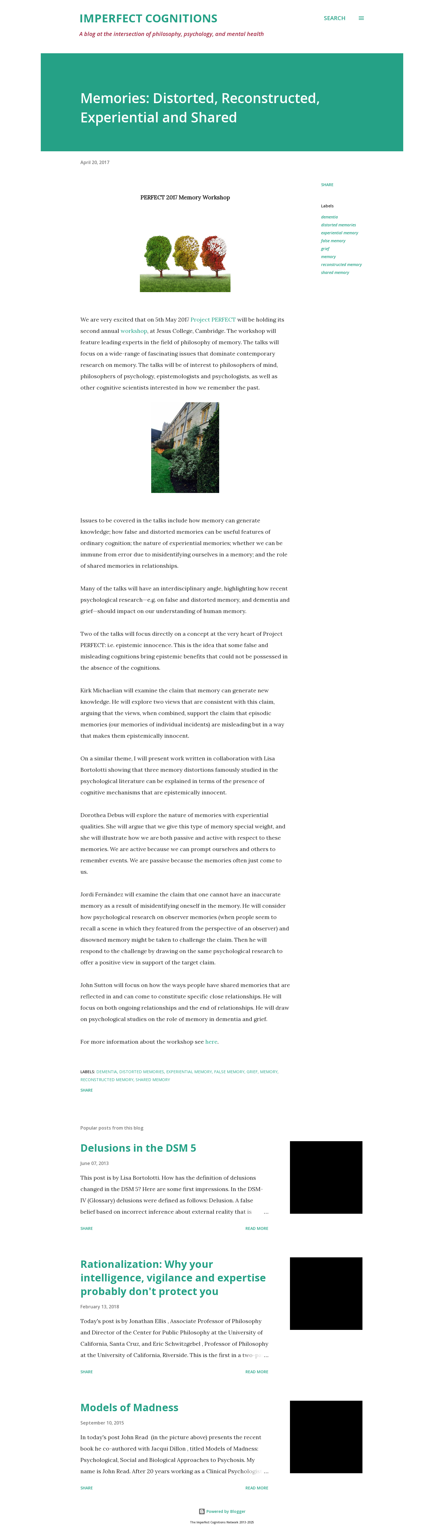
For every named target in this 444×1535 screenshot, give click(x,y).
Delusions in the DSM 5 (138, 1148)
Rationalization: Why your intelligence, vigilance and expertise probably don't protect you (173, 1277)
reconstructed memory (341, 264)
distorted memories (338, 225)
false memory (333, 240)
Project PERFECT (213, 319)
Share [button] (327, 184)
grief (325, 248)
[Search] (334, 18)
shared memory (335, 272)
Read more (257, 1228)
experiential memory (339, 232)
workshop (134, 330)
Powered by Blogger (222, 1511)
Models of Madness (129, 1407)
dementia (329, 217)
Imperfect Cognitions (148, 18)
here (211, 1041)
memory (328, 256)
